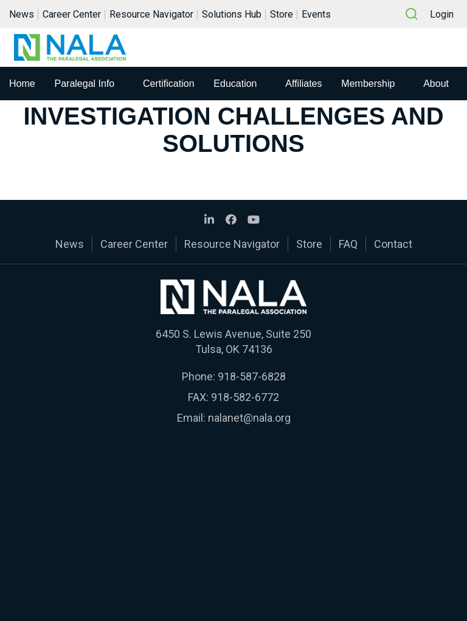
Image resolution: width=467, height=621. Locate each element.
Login (442, 14)
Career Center (72, 14)
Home (22, 83)
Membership (368, 83)
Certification (168, 83)
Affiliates (303, 83)
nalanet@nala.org (249, 417)
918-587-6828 (252, 376)
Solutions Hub (231, 14)
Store (281, 14)
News (21, 14)
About (436, 83)
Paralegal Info (85, 83)
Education (235, 83)
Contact (393, 244)
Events (316, 14)
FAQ (348, 244)
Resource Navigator (151, 14)
